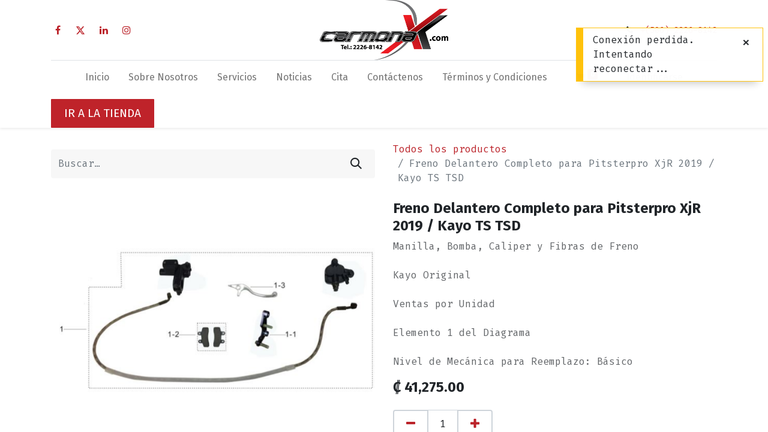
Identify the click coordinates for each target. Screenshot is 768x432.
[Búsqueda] (356, 163)
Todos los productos (450, 149)
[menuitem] (97, 80)
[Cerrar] (746, 42)
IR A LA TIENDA (102, 113)
